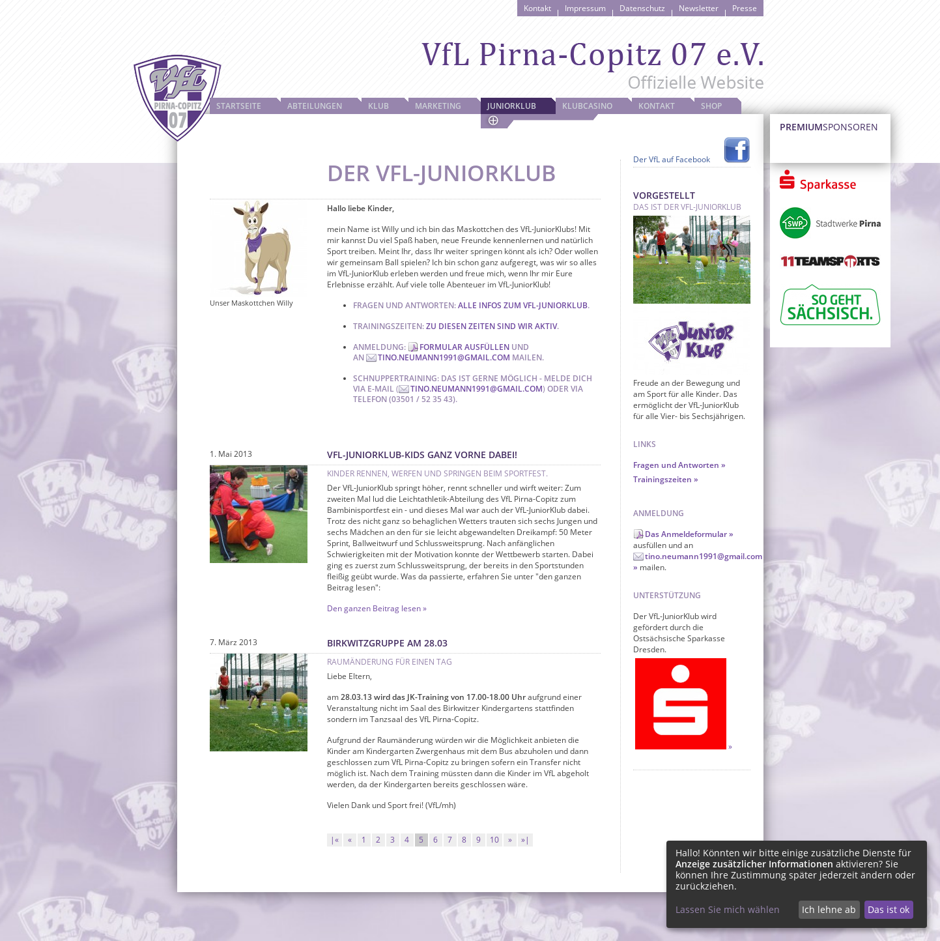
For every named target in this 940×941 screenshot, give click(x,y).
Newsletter (699, 8)
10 (494, 839)
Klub (378, 105)
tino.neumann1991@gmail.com (444, 357)
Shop (711, 105)
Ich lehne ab (829, 909)
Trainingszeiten (662, 479)
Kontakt (537, 8)
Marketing (438, 105)
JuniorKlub (511, 105)
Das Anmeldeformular (686, 534)
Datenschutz (642, 8)
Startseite (238, 105)
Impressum (585, 8)
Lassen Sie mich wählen (728, 909)
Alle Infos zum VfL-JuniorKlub (523, 305)
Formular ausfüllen (464, 347)
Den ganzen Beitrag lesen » (377, 608)
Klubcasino (587, 105)
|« (334, 839)
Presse (744, 8)
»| (525, 839)
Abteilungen (314, 105)
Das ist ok (888, 909)
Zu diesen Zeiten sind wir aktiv (491, 326)
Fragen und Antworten (676, 465)
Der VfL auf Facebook (671, 159)
